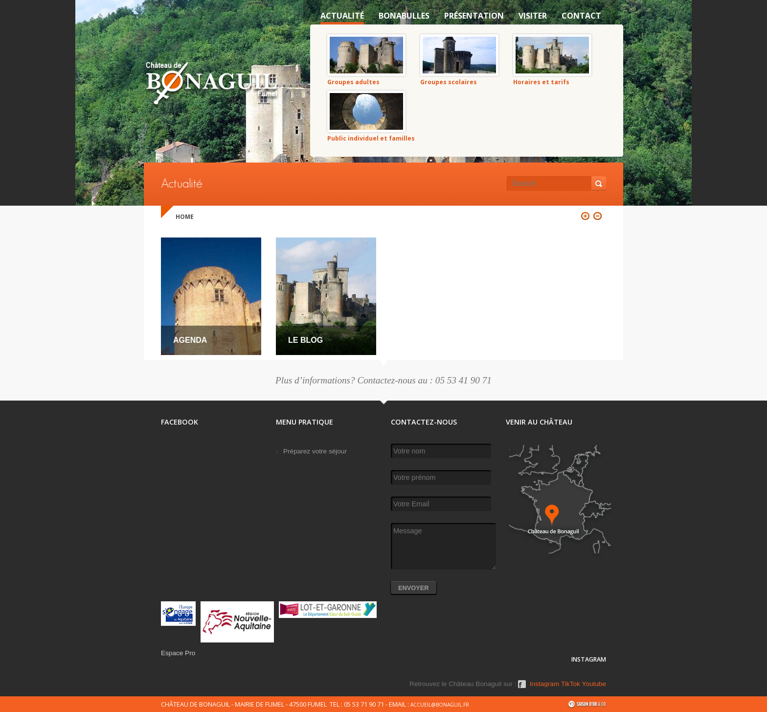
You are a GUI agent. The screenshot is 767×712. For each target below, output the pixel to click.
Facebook (522, 687)
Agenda (190, 340)
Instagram (544, 684)
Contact (581, 15)
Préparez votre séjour (315, 451)
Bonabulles (404, 15)
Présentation (474, 15)
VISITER (533, 15)
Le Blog (305, 340)
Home (185, 217)
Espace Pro (178, 653)
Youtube (594, 684)
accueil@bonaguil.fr (439, 704)
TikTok (570, 684)
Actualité (342, 15)
